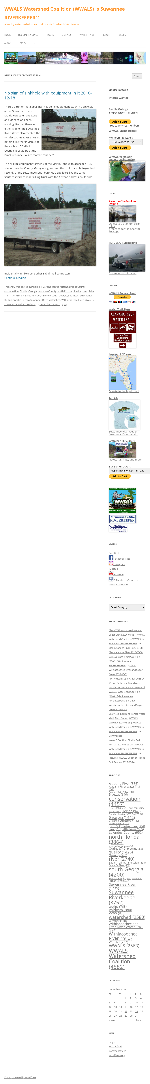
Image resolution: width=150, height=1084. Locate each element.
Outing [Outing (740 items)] (117, 848)
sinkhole (46, 295)
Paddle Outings (118, 109)
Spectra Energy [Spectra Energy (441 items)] (120, 878)
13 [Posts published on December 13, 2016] (115, 1007)
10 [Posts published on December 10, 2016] (136, 1002)
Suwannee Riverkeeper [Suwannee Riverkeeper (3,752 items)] (123, 897)
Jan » (138, 1020)
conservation (11, 291)
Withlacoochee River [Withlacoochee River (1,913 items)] (123, 936)
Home (7, 34)
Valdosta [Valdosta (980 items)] (120, 909)
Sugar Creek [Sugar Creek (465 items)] (119, 881)
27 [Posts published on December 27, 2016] (115, 1015)
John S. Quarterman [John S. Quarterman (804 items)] (127, 826)
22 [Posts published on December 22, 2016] (126, 1011)
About (8, 42)
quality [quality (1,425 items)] (121, 852)
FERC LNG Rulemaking (123, 242)
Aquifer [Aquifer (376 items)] (115, 792)
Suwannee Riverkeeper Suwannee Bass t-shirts (124, 431)
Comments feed (117, 1051)
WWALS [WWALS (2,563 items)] (124, 945)
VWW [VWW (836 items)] (117, 913)
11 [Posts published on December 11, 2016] (141, 1002)
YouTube (116, 574)
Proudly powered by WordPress (20, 1077)
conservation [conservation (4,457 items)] (124, 801)
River (43, 286)
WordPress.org (117, 1055)
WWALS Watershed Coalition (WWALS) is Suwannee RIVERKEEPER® (64, 13)
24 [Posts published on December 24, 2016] (136, 1011)
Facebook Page (119, 558)
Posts (50, 34)
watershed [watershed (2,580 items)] (127, 917)
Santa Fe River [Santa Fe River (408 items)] (119, 865)
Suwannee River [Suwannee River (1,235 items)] (122, 886)
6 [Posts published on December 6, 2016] (114, 1002)
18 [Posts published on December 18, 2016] (141, 1007)
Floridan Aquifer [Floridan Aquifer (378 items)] (120, 814)
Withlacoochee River (72, 300)
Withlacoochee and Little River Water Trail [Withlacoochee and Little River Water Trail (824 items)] (126, 927)
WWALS (89, 300)
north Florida (64, 291)
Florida (23, 291)
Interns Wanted (119, 97)
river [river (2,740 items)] (121, 858)
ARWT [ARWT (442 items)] (129, 792)
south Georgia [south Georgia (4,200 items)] (126, 872)
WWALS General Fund (122, 293)
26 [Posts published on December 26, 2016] (110, 1015)
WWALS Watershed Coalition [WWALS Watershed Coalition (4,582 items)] (122, 958)
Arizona (64, 286)
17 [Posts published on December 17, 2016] (136, 1007)
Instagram (117, 564)
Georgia (32, 291)
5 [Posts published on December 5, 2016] (109, 1002)
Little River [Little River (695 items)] (133, 829)
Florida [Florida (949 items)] (131, 811)
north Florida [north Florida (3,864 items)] (124, 839)
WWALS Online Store (122, 441)
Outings (67, 34)
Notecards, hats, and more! (125, 458)
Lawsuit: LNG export (122, 354)
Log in (112, 1042)
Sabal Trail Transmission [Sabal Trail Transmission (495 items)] (127, 862)
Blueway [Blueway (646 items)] (118, 794)
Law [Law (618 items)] (115, 829)
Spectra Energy (21, 300)
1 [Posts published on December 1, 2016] (125, 998)
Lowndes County (47, 291)
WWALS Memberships (123, 130)
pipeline (77, 291)
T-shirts (113, 398)
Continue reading (16, 278)
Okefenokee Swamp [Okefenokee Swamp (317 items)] (121, 845)
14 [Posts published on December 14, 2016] (120, 1007)
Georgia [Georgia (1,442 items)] (122, 817)
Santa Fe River (32, 295)
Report (106, 34)
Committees (115, 735)
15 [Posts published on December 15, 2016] (126, 1007)
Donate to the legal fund (124, 390)
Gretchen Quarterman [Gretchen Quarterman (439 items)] (124, 820)
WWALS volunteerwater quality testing (122, 158)
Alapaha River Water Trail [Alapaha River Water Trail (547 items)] (124, 788)
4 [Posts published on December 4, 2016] (141, 998)
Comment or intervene (127, 272)
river (84, 291)
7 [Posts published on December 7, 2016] (120, 1002)
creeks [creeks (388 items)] (115, 808)
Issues (122, 34)
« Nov (112, 1020)
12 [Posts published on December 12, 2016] (110, 1007)
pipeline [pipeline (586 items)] (135, 848)
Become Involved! (28, 34)
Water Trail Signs (119, 309)
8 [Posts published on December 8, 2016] (125, 1002)
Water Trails (87, 34)
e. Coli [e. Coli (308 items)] (127, 808)
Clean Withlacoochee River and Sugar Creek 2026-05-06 (125, 670)
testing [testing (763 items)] (118, 906)
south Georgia (59, 295)
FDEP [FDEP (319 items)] (139, 808)
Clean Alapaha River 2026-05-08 (125, 647)
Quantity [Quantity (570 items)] (118, 855)
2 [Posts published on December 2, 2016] (130, 998)
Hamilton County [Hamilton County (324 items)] (119, 823)
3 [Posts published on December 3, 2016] (135, 998)
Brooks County (77, 286)
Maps (23, 42)
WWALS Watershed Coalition (19, 304)
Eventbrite (114, 553)
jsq (65, 304)
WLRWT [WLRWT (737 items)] (118, 942)
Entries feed (115, 1046)
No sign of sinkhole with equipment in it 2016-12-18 (48, 95)
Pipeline (35, 286)
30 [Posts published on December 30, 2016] (131, 1015)
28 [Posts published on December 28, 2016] (120, 1015)
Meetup (113, 568)
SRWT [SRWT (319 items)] (137, 878)
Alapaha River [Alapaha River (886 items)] (123, 783)
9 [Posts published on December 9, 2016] (130, 1002)
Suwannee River (39, 300)
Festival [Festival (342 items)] (115, 811)
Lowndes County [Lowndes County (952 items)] (125, 832)
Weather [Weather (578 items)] (118, 921)
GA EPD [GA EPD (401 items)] (138, 814)
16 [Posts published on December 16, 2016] (131, 1007)
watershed (54, 300)
